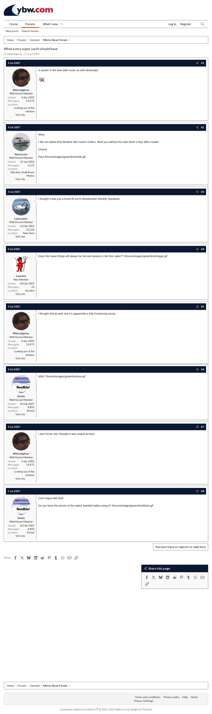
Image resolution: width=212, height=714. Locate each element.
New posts (12, 31)
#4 (202, 249)
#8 (202, 491)
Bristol (30, 410)
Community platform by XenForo (94, 709)
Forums (30, 24)
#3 (202, 191)
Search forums (30, 31)
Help (185, 697)
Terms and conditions (148, 697)
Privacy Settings (143, 700)
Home (14, 24)
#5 (202, 306)
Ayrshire (29, 290)
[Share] (197, 63)
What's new (50, 24)
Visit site (20, 114)
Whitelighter (14, 54)
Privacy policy (171, 697)
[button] (62, 24)
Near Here (28, 233)
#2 (202, 127)
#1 (202, 63)
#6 (202, 369)
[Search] (202, 24)
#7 (202, 426)
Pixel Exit (147, 709)
